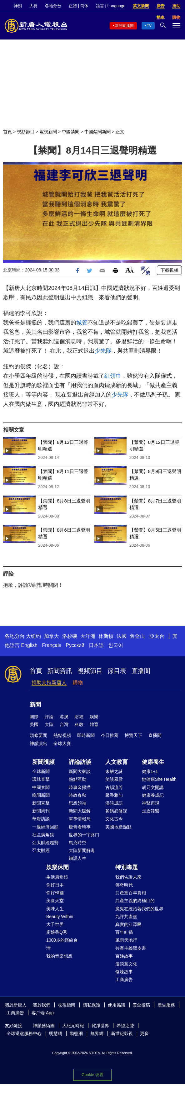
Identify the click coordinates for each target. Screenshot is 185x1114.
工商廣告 (124, 979)
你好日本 (55, 884)
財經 (79, 716)
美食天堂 (55, 900)
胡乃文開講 (153, 787)
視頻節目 (25, 131)
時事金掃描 (80, 787)
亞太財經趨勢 (45, 842)
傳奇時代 (124, 884)
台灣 (64, 724)
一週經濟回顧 (45, 826)
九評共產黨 (126, 916)
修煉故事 (124, 971)
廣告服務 (166, 1004)
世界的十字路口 (84, 834)
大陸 (49, 724)
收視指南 (66, 1004)
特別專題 (126, 867)
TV (149, 26)
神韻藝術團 (44, 1025)
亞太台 (156, 636)
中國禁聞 (70, 131)
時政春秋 (77, 795)
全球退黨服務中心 (24, 1033)
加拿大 (51, 636)
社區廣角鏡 (43, 834)
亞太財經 (41, 850)
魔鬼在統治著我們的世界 (139, 908)
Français (51, 645)
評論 (49, 716)
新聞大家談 (80, 771)
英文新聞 (141, 5)
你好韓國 (55, 892)
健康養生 (153, 762)
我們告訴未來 (128, 877)
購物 (78, 682)
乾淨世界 (100, 1025)
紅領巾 (112, 376)
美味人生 (55, 908)
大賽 (33, 5)
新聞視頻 (43, 762)
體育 (94, 724)
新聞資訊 (59, 670)
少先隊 (103, 351)
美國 (34, 724)
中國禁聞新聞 (97, 131)
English (29, 645)
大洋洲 (87, 636)
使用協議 (116, 1004)
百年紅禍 (124, 932)
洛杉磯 (69, 636)
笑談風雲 (114, 779)
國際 (34, 716)
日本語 (96, 645)
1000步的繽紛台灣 (62, 944)
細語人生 (77, 858)
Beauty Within (59, 916)
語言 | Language (110, 5)
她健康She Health (159, 779)
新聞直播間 (124, 26)
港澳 (64, 716)
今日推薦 (109, 735)
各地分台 (53, 5)
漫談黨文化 (126, 963)
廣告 (161, 5)
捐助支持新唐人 (49, 682)
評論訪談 (80, 762)
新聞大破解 (80, 810)
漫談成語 (114, 803)
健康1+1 (150, 771)
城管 (82, 322)
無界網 (96, 1033)
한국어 (115, 645)
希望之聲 (125, 1025)
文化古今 (114, 818)
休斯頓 (105, 636)
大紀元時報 (73, 1025)
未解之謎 (114, 771)
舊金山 (137, 636)
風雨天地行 (126, 940)
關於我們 (41, 1004)
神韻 (18, 5)
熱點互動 (77, 779)
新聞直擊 (41, 803)
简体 (84, 5)
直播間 (141, 670)
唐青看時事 (80, 826)
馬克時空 (77, 842)
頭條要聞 (38, 735)
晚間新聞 (41, 795)
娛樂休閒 (57, 867)
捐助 (176, 5)
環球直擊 (41, 779)
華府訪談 (41, 818)
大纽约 (33, 636)
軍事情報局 (80, 818)
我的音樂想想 (59, 956)
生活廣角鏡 (57, 877)
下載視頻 (169, 270)
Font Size (129, 269)
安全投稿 (141, 1004)
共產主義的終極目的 (135, 900)
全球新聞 (41, 771)
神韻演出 (38, 743)
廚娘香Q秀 (56, 932)
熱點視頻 (62, 735)
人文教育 (116, 762)
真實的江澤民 (128, 924)
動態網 (76, 1033)
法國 (122, 636)
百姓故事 (124, 956)
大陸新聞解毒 (82, 850)
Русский (75, 645)
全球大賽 (62, 743)
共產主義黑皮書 (130, 948)
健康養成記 (153, 795)
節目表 (117, 670)
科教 (79, 724)
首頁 (7, 131)
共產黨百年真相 (130, 892)
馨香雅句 (114, 795)
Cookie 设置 (92, 1074)
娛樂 (94, 716)
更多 (144, 1033)
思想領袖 (77, 803)
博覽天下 (133, 735)
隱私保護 (91, 1004)
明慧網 (55, 1033)
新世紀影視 (122, 1033)
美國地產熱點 (118, 826)
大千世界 (55, 924)
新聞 (35, 705)
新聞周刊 (41, 810)
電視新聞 (48, 131)
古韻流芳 (114, 787)
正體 (73, 5)
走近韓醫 (150, 810)
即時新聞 (86, 735)
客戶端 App (43, 1012)
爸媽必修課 (116, 810)
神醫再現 (150, 803)
